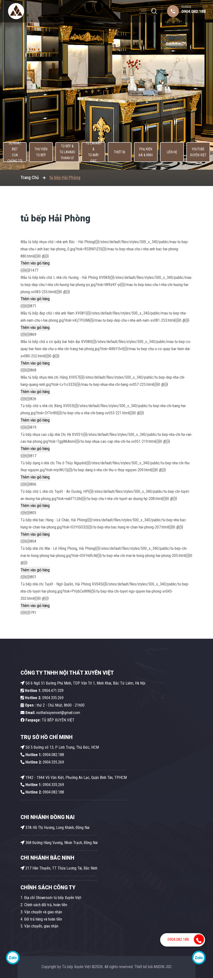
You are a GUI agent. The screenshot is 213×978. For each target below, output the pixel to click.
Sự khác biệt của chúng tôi (13, 152)
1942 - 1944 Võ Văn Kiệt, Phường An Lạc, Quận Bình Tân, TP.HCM (74, 777)
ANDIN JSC (163, 966)
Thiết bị (119, 152)
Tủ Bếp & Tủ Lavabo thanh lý (66, 152)
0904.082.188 (193, 11)
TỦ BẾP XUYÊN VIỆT (47, 720)
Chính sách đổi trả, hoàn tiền (45, 904)
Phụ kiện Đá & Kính (146, 152)
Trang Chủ (30, 177)
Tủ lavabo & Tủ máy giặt (93, 152)
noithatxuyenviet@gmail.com (50, 712)
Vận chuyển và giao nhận (43, 912)
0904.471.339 (42, 690)
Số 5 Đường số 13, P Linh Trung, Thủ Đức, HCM (60, 747)
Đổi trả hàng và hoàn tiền (43, 919)
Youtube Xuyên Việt (199, 152)
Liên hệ (172, 152)
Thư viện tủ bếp (40, 152)
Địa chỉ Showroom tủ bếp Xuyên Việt (52, 897)
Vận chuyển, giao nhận (41, 926)
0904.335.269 (53, 697)
